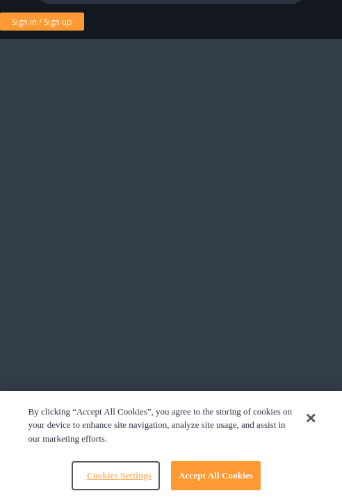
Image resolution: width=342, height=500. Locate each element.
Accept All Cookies (216, 475)
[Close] (311, 418)
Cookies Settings (119, 475)
